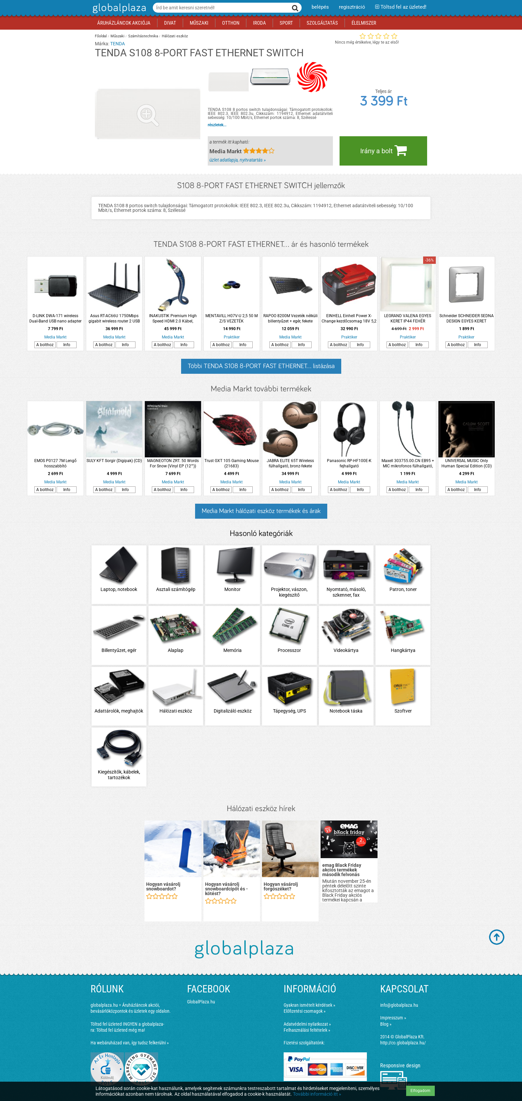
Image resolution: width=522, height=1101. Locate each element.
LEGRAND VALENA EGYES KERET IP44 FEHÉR (407, 318)
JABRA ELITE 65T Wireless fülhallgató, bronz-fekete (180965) (290, 463)
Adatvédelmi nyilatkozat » (307, 1024)
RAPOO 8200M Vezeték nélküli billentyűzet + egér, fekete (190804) (290, 318)
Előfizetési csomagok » (305, 1011)
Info (66, 344)
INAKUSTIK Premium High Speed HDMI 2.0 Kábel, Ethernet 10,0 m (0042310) (173, 318)
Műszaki (118, 36)
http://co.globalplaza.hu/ (403, 1042)
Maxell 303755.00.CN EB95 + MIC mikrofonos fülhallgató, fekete (408, 463)
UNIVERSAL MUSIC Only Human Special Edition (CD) (466, 463)
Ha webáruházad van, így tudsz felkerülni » (130, 1042)
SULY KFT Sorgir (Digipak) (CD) (114, 460)
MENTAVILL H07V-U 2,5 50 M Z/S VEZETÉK (231, 318)
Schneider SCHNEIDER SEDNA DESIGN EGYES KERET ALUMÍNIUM (466, 318)
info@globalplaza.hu (399, 1005)
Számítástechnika (143, 36)
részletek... (217, 125)
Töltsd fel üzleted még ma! (120, 1030)
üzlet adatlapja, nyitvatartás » (237, 160)
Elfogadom (420, 1090)
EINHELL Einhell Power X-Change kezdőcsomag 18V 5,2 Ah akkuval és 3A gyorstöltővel (349, 318)
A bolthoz (45, 344)
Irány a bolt (383, 150)
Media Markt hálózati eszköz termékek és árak (261, 511)
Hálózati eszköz (175, 36)
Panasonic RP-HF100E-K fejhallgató (349, 463)
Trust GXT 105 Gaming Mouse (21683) (231, 463)
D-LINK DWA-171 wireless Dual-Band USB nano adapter (55, 318)
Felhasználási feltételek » (307, 1030)
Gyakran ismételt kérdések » (309, 1005)
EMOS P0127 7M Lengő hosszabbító (55, 463)
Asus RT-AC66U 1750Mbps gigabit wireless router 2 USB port (114, 318)
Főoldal (101, 36)
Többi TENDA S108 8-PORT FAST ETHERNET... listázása (261, 366)
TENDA (117, 43)
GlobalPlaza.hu (201, 1001)
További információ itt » (317, 1094)
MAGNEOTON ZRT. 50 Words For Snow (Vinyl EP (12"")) (173, 463)
